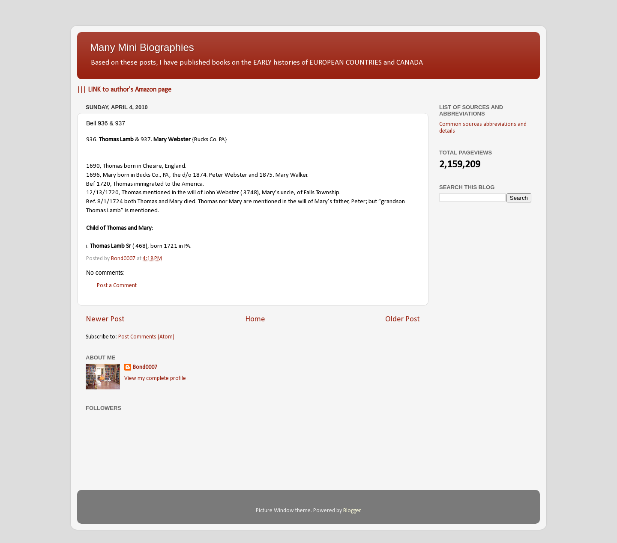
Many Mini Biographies (142, 47)
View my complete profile (155, 378)
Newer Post (105, 319)
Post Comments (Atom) (146, 337)
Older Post (402, 319)
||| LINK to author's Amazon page (124, 89)
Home (255, 319)
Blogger (352, 510)
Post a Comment (117, 285)
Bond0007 (145, 367)
